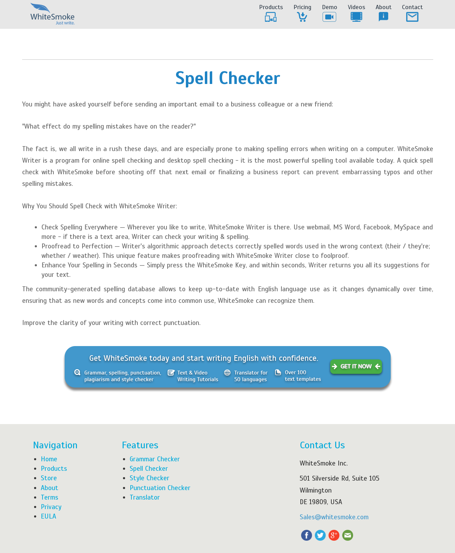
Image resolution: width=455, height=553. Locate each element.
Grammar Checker (155, 459)
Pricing (302, 13)
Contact (412, 13)
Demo (329, 13)
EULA (48, 516)
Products (271, 13)
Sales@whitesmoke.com (334, 517)
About (383, 13)
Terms (49, 497)
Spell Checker (149, 468)
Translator (145, 497)
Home (49, 459)
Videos (356, 13)
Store (49, 478)
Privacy (51, 507)
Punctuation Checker (160, 488)
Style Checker (149, 478)
